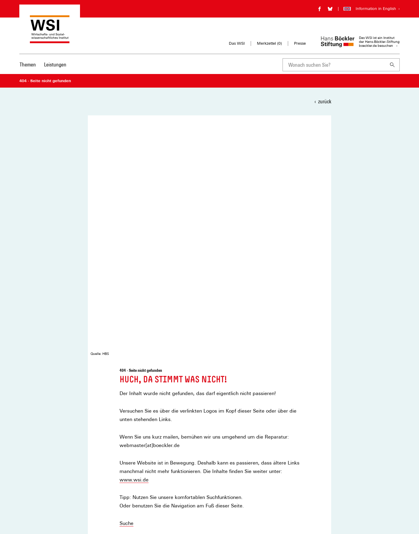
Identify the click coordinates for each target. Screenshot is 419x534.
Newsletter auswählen (247, 406)
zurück (324, 101)
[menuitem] (27, 68)
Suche (126, 280)
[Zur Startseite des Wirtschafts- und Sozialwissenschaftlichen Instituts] (49, 40)
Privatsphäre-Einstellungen (138, 504)
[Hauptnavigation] (43, 64)
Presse (300, 43)
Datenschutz (125, 495)
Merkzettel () (269, 43)
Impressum (124, 486)
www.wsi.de (134, 236)
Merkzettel (123, 477)
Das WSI (237, 43)
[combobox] (334, 64)
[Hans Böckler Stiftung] (49, 488)
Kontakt (128, 297)
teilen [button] (131, 337)
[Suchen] (392, 64)
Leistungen (55, 64)
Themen (28, 64)
